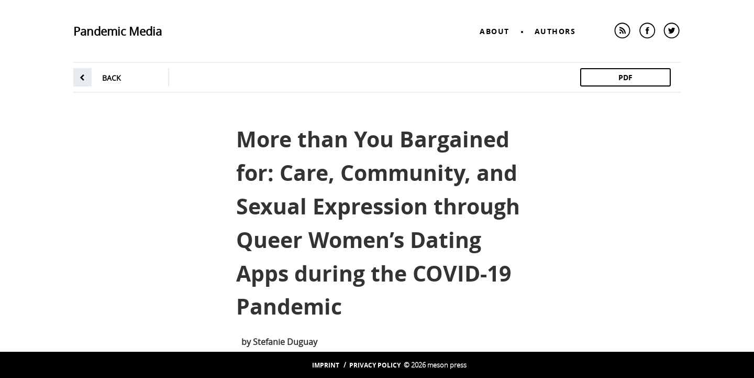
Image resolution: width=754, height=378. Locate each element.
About (494, 31)
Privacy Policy (375, 365)
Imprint (325, 365)
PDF (625, 77)
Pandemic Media (117, 31)
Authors (555, 31)
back (111, 78)
